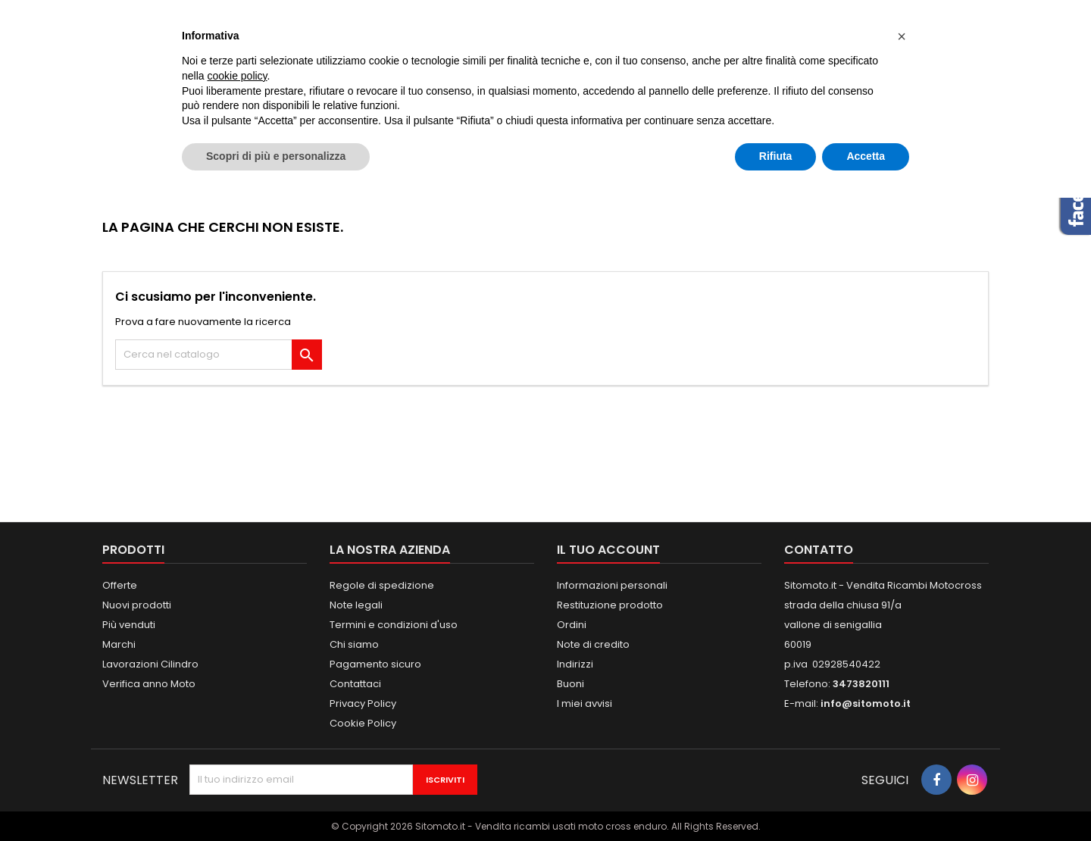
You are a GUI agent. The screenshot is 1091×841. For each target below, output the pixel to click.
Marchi (119, 644)
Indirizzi (575, 664)
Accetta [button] (865, 156)
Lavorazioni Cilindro (150, 664)
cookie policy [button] (237, 76)
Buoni (570, 684)
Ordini (571, 624)
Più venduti (128, 624)
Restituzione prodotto (610, 605)
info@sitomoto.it (866, 703)
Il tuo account (608, 549)
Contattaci (355, 684)
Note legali (356, 605)
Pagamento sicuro (375, 664)
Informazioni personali (612, 585)
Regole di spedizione (382, 585)
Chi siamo (354, 644)
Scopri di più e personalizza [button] (275, 156)
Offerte (119, 585)
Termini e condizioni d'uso (394, 624)
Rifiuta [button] (775, 156)
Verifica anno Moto (148, 684)
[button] (901, 36)
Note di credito (593, 644)
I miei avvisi (584, 703)
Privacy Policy (363, 703)
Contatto (818, 549)
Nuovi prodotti (136, 605)
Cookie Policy (363, 723)
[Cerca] (218, 354)
